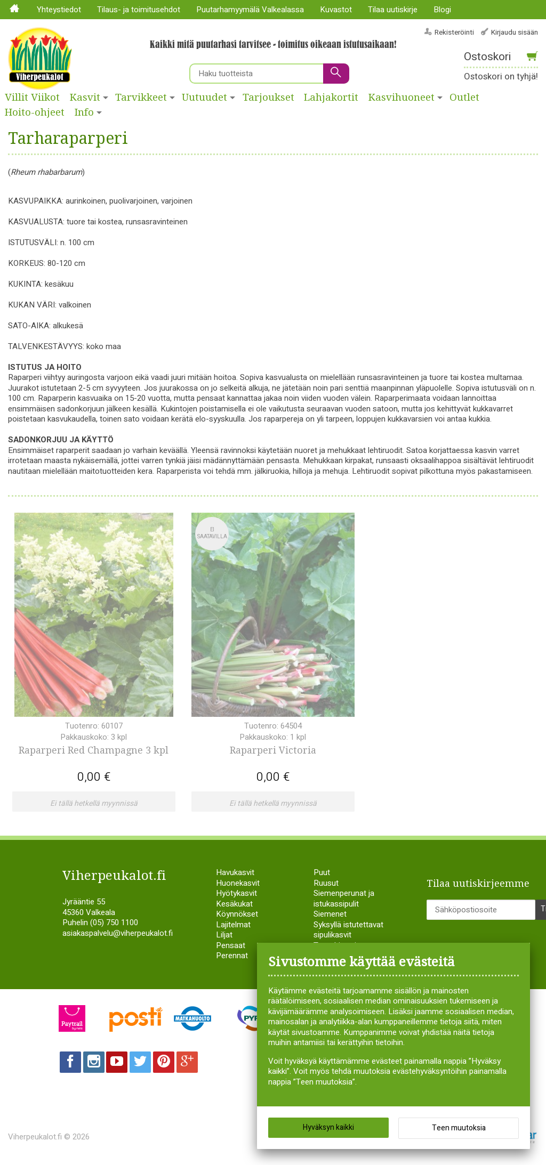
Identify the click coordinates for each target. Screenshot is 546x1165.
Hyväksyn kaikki (328, 1127)
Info (84, 112)
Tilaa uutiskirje (392, 9)
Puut (322, 872)
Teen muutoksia (459, 1128)
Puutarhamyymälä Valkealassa (250, 9)
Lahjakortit (331, 97)
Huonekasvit (238, 883)
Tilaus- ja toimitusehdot (138, 9)
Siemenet (330, 914)
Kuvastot (336, 9)
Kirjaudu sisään (514, 32)
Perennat (232, 955)
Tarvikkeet (141, 97)
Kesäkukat (234, 904)
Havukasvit (235, 872)
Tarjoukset (268, 97)
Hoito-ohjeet (35, 112)
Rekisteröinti (454, 32)
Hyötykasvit (236, 893)
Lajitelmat (233, 925)
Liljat (224, 935)
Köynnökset (237, 914)
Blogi (442, 9)
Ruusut (326, 883)
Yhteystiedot (59, 9)
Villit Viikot (32, 97)
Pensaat (230, 945)
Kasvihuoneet (401, 97)
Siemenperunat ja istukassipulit (344, 898)
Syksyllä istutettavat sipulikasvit (348, 930)
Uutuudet (204, 97)
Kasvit (85, 97)
